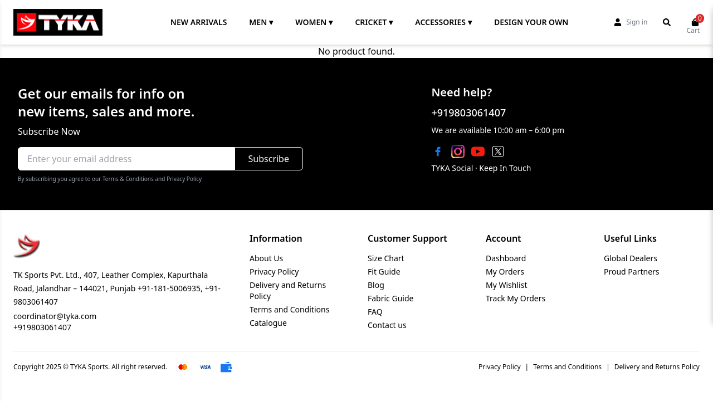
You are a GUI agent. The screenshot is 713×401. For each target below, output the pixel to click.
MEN (261, 22)
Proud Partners (632, 271)
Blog (376, 285)
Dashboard (506, 258)
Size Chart (386, 258)
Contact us (387, 325)
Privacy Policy (274, 271)
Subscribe (268, 159)
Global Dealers (630, 258)
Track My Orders (515, 298)
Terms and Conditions (289, 309)
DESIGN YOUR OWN (531, 22)
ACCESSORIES (443, 22)
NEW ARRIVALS (198, 22)
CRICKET (374, 22)
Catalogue (268, 322)
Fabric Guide (390, 298)
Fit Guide (384, 271)
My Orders (505, 271)
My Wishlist (506, 285)
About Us (266, 258)
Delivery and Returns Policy (657, 367)
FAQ (375, 311)
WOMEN (314, 22)
